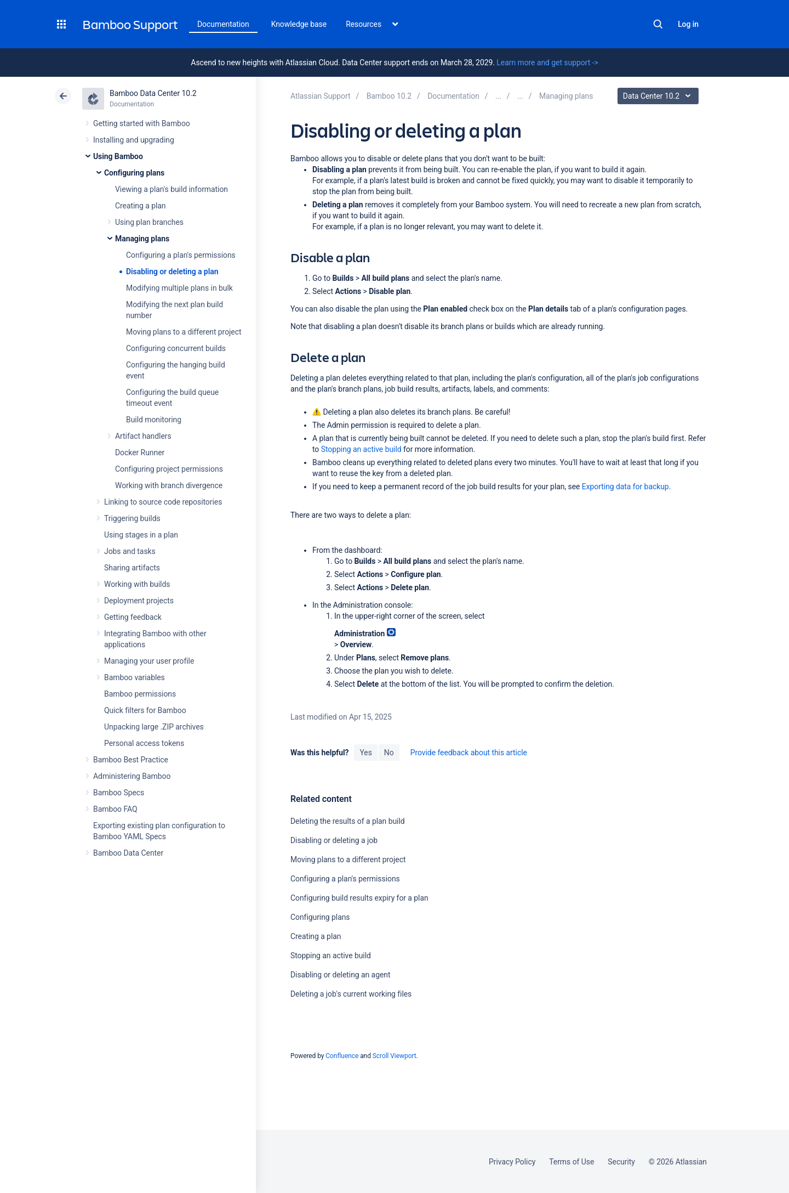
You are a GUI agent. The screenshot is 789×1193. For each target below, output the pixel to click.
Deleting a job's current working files (350, 994)
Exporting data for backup (625, 486)
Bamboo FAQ (115, 809)
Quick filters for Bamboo (145, 710)
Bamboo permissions (140, 693)
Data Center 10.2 (659, 96)
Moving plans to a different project (183, 331)
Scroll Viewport (394, 1056)
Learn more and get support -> (547, 62)
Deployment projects (139, 600)
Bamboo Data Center (128, 853)
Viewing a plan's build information (171, 189)
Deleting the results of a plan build (347, 821)
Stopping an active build (361, 449)
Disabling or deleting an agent (340, 974)
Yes (365, 752)
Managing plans (142, 238)
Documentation (223, 24)
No (389, 752)
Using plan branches (149, 222)
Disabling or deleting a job (334, 840)
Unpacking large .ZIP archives (154, 726)
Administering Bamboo (131, 776)
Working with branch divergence (168, 485)
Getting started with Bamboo (141, 123)
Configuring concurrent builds (176, 348)
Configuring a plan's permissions (181, 255)
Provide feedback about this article (468, 752)
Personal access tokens (144, 743)
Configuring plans (134, 172)
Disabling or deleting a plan (172, 271)
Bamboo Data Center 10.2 (153, 93)
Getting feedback (133, 617)
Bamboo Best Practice (130, 759)
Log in (688, 24)
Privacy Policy (512, 1161)
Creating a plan (140, 205)
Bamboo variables (134, 677)
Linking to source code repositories (163, 501)
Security (621, 1161)
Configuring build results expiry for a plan (359, 898)
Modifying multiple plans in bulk (179, 288)
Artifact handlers (143, 436)
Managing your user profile (149, 661)
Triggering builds (132, 518)
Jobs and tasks (130, 551)
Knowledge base (299, 24)
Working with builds (137, 584)
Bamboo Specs (118, 792)
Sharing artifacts (132, 567)
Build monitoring (153, 419)
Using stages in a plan (141, 534)
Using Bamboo (118, 156)
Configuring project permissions (169, 469)
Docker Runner (139, 452)
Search (658, 24)
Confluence (341, 1056)
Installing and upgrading (133, 139)
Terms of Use (571, 1161)
